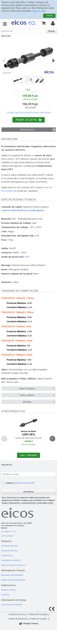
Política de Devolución (18, 618)
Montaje (39, 401)
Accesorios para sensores (13, 565)
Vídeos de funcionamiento (13, 579)
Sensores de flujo (9, 550)
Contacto (5, 594)
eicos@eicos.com (8, 531)
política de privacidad (23, 482)
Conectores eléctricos (11, 560)
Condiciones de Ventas (11, 604)
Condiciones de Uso (17, 614)
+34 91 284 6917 (7, 536)
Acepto (49, 15)
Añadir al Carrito (29, 120)
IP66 (27, 256)
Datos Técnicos (37, 388)
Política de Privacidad (38, 614)
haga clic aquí (38, 10)
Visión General (37, 129)
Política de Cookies (39, 618)
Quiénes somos (8, 589)
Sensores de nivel (9, 545)
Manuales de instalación (12, 575)
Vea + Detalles (28, 455)
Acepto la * (20, 482)
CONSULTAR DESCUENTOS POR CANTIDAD (28, 112)
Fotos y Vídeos (37, 395)
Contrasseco (7, 555)
